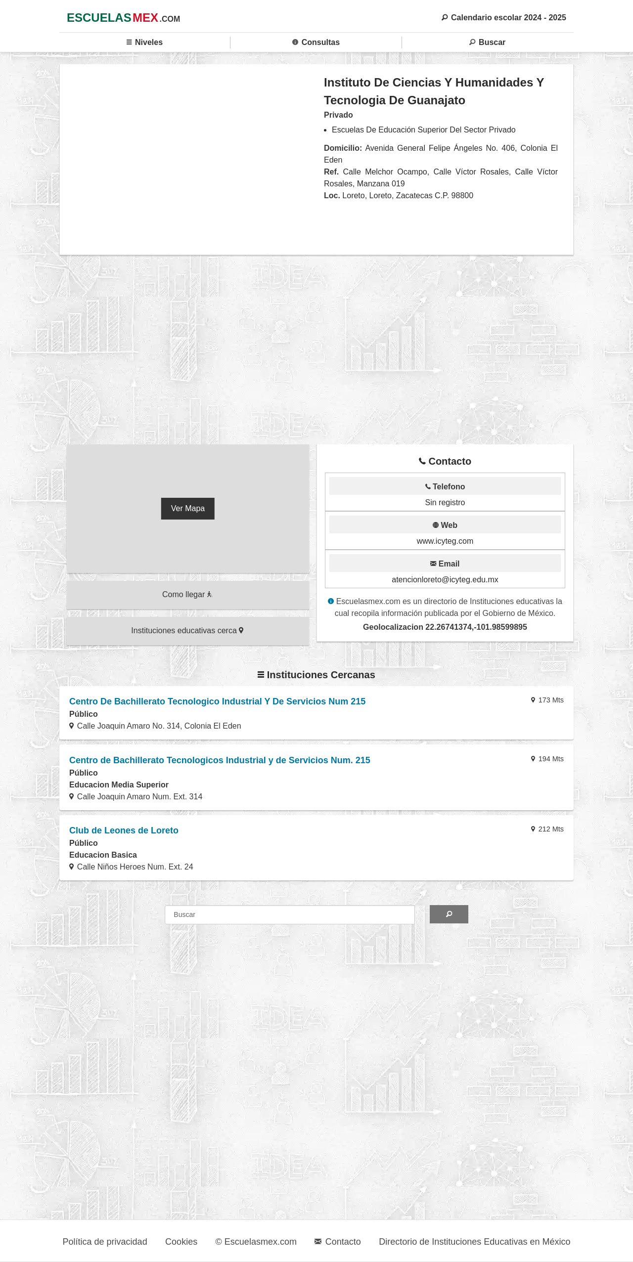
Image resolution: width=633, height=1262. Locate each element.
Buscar (487, 42)
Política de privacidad (105, 1242)
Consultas (316, 42)
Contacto (338, 1242)
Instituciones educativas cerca (187, 630)
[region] (192, 159)
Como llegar (187, 594)
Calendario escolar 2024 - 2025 (504, 17)
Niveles (145, 42)
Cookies (181, 1242)
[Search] (449, 914)
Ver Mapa (188, 508)
